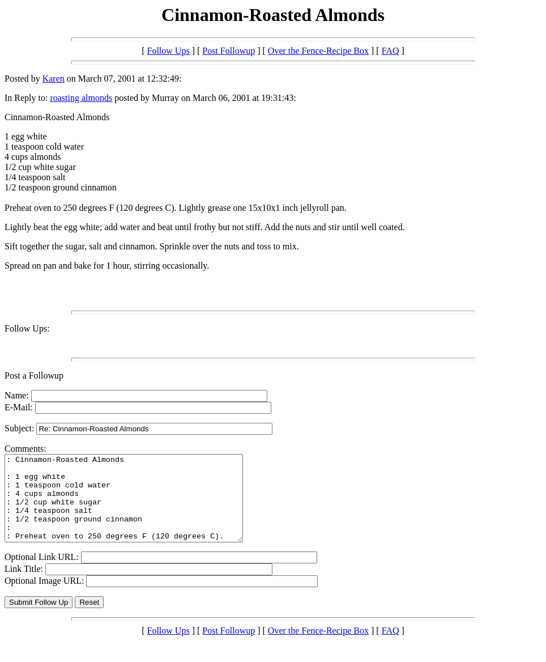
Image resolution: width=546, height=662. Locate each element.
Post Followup (228, 51)
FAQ (390, 51)
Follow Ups (168, 51)
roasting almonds (81, 98)
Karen (53, 78)
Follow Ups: (27, 328)
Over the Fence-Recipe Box (318, 51)
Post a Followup (34, 375)
